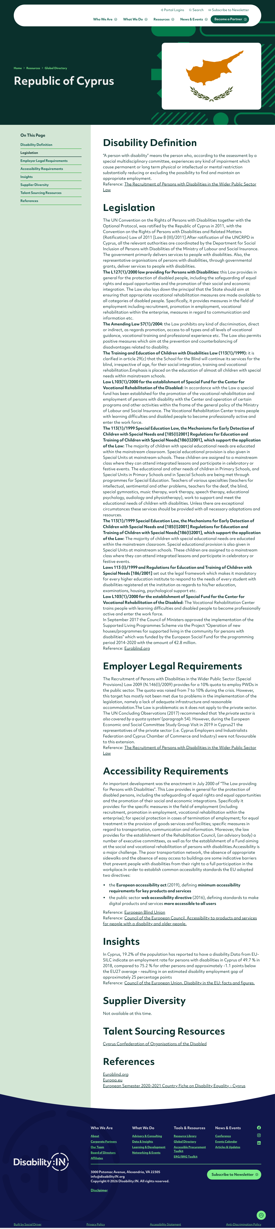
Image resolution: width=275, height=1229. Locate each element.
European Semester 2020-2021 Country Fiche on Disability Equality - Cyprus (174, 1085)
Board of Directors (103, 1152)
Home (18, 68)
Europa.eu (112, 1080)
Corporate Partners (104, 1141)
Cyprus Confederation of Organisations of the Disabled (155, 1043)
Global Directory (56, 68)
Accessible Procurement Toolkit (190, 1149)
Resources (33, 68)
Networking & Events (146, 1152)
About (95, 1136)
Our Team (97, 1147)
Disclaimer (99, 1190)
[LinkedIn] (259, 1143)
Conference (223, 1136)
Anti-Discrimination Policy (243, 1224)
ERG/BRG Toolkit (185, 1156)
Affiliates (97, 1158)
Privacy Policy (96, 1224)
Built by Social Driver (27, 1224)
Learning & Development (148, 1147)
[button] (105, 19)
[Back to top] (261, 1215)
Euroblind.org (137, 648)
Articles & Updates (227, 1147)
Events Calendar (226, 1141)
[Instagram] (259, 1135)
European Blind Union (144, 912)
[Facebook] (259, 1127)
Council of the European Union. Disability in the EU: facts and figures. (189, 982)
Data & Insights (142, 1141)
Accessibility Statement (165, 1224)
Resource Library (185, 1136)
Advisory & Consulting (147, 1136)
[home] (50, 15)
